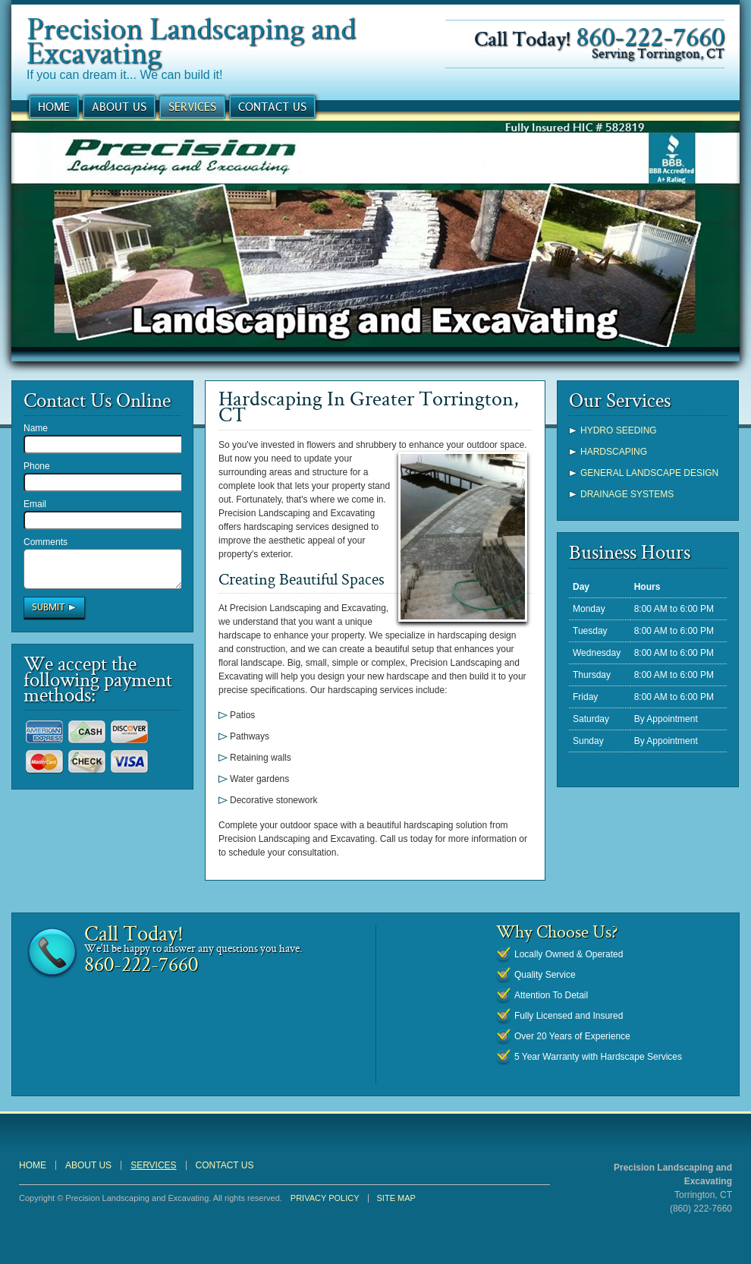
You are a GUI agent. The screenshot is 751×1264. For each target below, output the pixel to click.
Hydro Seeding (618, 430)
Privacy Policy (325, 1198)
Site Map (396, 1198)
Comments (46, 542)
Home (54, 106)
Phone (37, 466)
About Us (119, 106)
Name (36, 428)
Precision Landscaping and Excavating (191, 39)
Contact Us (272, 106)
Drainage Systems (627, 494)
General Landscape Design (649, 473)
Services (192, 106)
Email (35, 504)
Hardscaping (613, 451)
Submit (48, 614)
